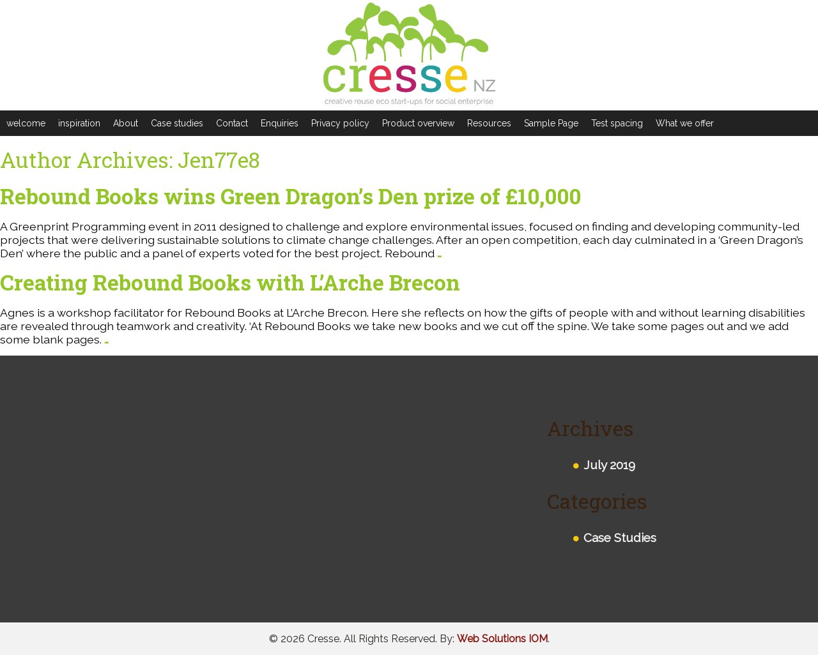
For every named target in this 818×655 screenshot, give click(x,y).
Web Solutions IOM (502, 639)
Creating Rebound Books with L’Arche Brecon (230, 282)
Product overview (418, 123)
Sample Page (551, 123)
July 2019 (609, 465)
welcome (25, 123)
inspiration (79, 123)
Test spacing (617, 123)
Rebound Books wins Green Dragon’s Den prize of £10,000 (290, 196)
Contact (232, 123)
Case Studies (619, 538)
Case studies (177, 123)
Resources (489, 123)
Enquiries (279, 123)
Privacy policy (340, 123)
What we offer (685, 123)
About (125, 123)
